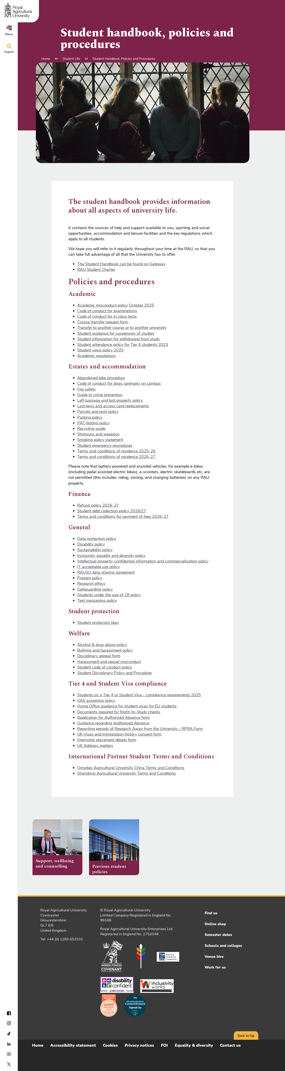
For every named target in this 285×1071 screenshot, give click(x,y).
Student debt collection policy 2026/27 (111, 511)
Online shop (215, 924)
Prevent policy (89, 578)
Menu (9, 31)
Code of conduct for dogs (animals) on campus (119, 383)
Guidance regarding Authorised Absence (113, 723)
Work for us (215, 967)
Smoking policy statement (100, 439)
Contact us (230, 1045)
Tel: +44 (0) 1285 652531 (61, 939)
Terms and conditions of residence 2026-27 (116, 456)
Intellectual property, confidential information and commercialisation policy (142, 561)
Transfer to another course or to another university (121, 327)
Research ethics (91, 583)
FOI (164, 1045)
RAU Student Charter (96, 269)
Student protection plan (98, 622)
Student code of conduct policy (104, 667)
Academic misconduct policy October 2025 (115, 305)
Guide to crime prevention (99, 394)
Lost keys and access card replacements (113, 406)
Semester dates (218, 934)
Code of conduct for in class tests (107, 316)
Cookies (110, 1045)
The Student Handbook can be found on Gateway (121, 264)
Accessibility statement (73, 1045)
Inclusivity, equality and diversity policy (111, 555)
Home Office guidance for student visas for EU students (127, 706)
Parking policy (89, 417)
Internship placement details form (106, 740)
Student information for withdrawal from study (118, 339)
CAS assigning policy (96, 700)
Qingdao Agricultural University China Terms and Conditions (130, 767)
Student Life (71, 58)
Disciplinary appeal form (98, 656)
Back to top (246, 1035)
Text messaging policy (97, 600)
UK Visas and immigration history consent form (119, 734)
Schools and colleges (223, 945)
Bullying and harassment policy (105, 650)
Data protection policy (96, 538)
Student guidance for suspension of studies (115, 333)
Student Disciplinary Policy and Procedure (114, 673)
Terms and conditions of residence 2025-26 (116, 451)
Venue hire (214, 956)
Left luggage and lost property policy (110, 400)
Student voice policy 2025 (100, 350)
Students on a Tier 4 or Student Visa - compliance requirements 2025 (139, 695)
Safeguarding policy (95, 589)
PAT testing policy (93, 423)
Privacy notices (139, 1045)
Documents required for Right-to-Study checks (118, 712)
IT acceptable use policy (98, 566)
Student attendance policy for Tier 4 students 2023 (122, 344)
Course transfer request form (102, 322)
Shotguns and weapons (98, 434)
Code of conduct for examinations (107, 311)
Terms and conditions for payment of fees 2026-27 (123, 516)
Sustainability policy (94, 549)
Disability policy (91, 544)
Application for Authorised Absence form (113, 717)
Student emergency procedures (104, 445)
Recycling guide (91, 428)
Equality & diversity (194, 1045)
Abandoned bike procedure (101, 378)
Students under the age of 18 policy (109, 595)
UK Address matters (95, 745)
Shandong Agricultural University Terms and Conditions (126, 773)
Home (45, 58)
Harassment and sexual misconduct (109, 661)
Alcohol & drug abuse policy (102, 644)
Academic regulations (96, 355)
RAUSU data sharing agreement (106, 572)
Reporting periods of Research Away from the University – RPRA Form (140, 728)
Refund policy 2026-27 (98, 505)
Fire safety (86, 389)
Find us (211, 913)
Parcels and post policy (97, 411)
